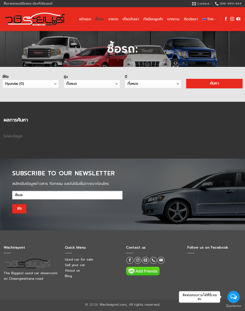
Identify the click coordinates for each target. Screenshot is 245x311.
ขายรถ (113, 19)
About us (72, 270)
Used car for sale (79, 259)
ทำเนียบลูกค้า (153, 19)
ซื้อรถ (99, 19)
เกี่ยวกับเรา (130, 19)
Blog (68, 276)
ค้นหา (214, 83)
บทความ (173, 19)
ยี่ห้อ (30, 81)
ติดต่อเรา (191, 19)
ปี (153, 81)
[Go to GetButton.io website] (233, 306)
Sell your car (75, 265)
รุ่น (92, 81)
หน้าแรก (85, 19)
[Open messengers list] (233, 297)
